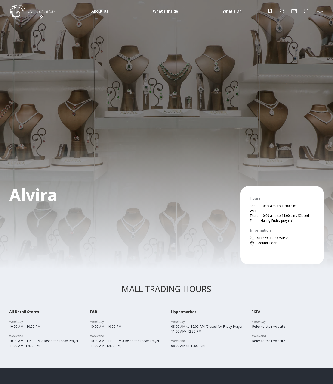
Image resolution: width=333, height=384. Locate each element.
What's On (232, 11)
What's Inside (165, 11)
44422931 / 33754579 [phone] (269, 238)
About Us (99, 11)
